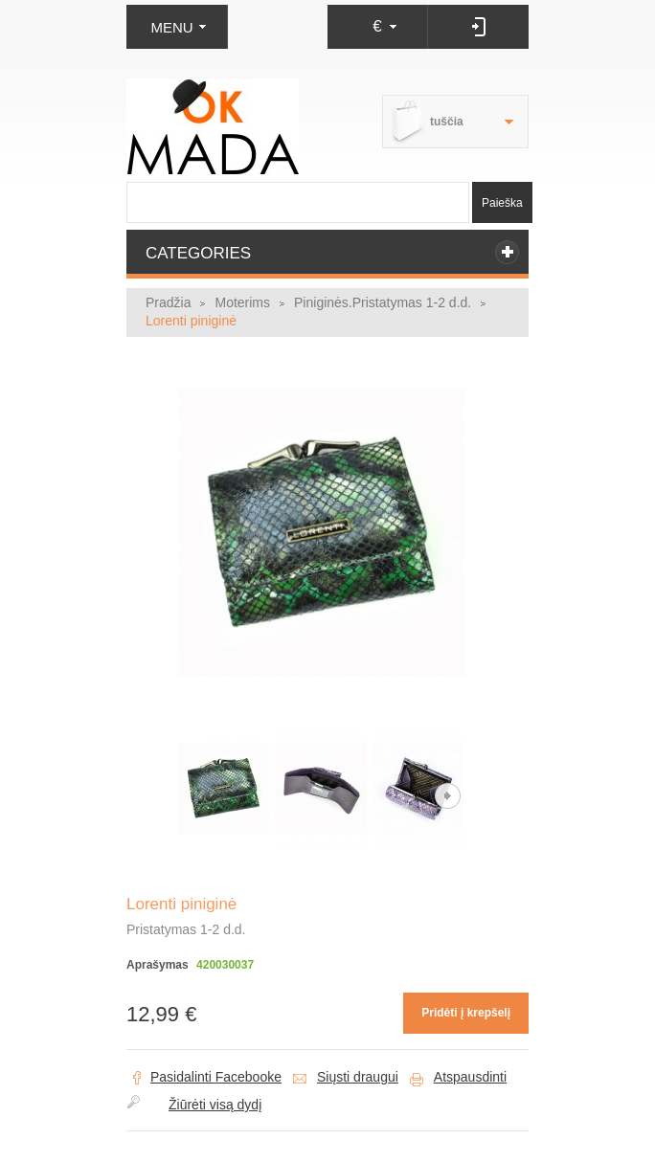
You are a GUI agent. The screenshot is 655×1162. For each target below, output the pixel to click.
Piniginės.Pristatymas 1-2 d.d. (382, 302)
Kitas (448, 796)
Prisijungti (478, 27)
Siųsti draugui (357, 1076)
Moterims (242, 302)
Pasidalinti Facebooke (216, 1076)
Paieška (502, 203)
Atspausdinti (470, 1076)
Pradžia (168, 302)
